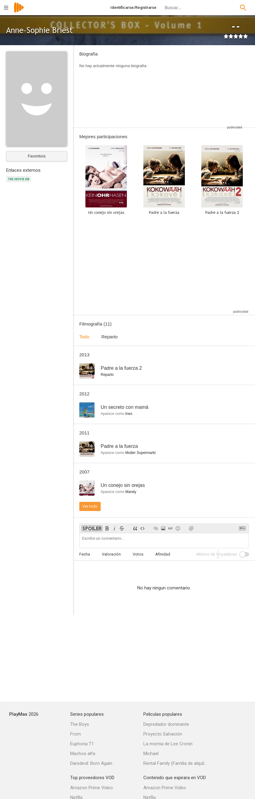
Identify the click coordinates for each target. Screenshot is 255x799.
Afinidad (162, 554)
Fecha (84, 554)
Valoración (111, 554)
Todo (84, 336)
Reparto (110, 336)
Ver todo (90, 506)
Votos (138, 554)
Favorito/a (36, 156)
